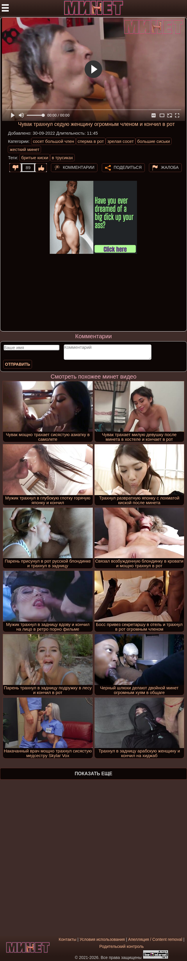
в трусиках (62, 157)
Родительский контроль (121, 946)
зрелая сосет (120, 141)
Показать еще (93, 773)
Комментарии (79, 167)
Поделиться (128, 167)
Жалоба (170, 167)
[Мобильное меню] (5, 8)
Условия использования (102, 939)
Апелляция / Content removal (155, 939)
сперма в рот (91, 141)
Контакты (67, 939)
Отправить (17, 364)
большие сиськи (153, 141)
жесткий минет (24, 149)
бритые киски (34, 157)
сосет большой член (53, 141)
